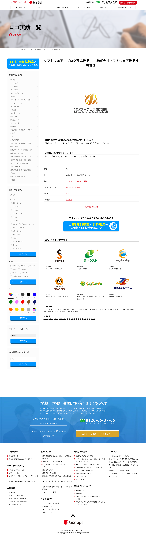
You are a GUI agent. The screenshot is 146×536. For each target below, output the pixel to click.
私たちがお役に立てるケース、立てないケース (57, 466)
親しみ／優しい (18, 241)
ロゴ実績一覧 (22, 49)
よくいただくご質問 (49, 492)
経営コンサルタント (16, 153)
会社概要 (90, 2)
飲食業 (12, 180)
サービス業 (14, 90)
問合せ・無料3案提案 (128, 3)
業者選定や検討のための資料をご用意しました (57, 477)
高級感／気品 (17, 248)
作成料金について (48, 506)
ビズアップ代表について (17, 495)
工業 (11, 136)
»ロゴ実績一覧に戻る (91, 207)
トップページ (14, 49)
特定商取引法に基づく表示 (18, 501)
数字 (26, 276)
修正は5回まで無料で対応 (84, 470)
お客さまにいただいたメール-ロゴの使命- (123, 462)
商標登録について (82, 493)
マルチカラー (35, 310)
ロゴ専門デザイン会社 (27, 2)
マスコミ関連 (14, 106)
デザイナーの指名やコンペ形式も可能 (22, 481)
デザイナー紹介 (14, 473)
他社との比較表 (47, 470)
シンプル (15, 220)
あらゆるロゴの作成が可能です (53, 461)
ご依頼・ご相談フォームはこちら (97, 434)
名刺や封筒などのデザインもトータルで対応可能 (57, 488)
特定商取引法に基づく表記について (73, 530)
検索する (23, 254)
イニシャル (16, 206)
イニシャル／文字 (48, 309)
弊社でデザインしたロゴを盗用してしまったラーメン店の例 (90, 503)
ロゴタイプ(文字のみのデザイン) (23, 224)
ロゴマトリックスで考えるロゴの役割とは (123, 459)
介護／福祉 (14, 116)
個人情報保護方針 (15, 504)
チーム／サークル (16, 103)
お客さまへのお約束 (49, 473)
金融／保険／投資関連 (17, 176)
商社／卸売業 (14, 123)
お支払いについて (48, 512)
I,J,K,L (15, 269)
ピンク (17, 302)
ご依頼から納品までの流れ (85, 456)
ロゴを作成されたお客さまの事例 (20, 459)
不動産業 (13, 110)
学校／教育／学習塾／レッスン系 (21, 130)
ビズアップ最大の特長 (16, 470)
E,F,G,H (32, 266)
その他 (12, 96)
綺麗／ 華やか (47, 312)
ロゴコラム (113, 476)
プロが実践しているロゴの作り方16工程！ (124, 473)
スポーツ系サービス (16, 93)
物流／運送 (14, 146)
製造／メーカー (15, 166)
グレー (23, 295)
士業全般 (13, 126)
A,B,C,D (23, 266)
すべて (12, 80)
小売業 (12, 133)
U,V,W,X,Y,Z (25, 273)
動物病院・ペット (16, 120)
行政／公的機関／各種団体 (19, 163)
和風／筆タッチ (18, 231)
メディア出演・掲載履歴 (17, 498)
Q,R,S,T (15, 273)
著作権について (81, 490)
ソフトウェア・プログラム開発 (20, 100)
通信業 (12, 173)
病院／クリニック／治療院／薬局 (21, 150)
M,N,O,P (23, 269)
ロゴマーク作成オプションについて (54, 509)
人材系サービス (15, 113)
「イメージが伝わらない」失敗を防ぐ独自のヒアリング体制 (90, 460)
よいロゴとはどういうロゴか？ (120, 456)
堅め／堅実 (16, 234)
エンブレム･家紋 (18, 213)
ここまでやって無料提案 (50, 503)
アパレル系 (14, 83)
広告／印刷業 (14, 140)
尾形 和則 (69, 200)
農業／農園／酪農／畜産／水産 (20, 170)
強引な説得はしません (83, 473)
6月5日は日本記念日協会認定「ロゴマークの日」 (124, 466)
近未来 (15, 245)
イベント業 (14, 86)
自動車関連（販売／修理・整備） (21, 160)
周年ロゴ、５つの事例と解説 (119, 470)
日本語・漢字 (17, 276)
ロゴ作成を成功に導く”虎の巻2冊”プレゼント (57, 482)
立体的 (15, 238)
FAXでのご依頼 (81, 479)
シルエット (16, 217)
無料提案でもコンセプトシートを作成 (89, 467)
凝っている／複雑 (18, 227)
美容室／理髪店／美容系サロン (20, 156)
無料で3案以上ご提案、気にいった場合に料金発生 (56, 457)
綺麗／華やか (17, 203)
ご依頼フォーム (81, 476)
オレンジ (11, 310)
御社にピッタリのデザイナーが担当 (88, 464)
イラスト (15, 210)
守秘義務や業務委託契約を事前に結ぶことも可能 (90, 498)
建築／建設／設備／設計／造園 (20, 143)
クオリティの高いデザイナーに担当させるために (23, 477)
